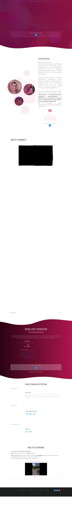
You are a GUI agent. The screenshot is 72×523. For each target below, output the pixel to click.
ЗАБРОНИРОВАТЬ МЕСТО (27, 354)
